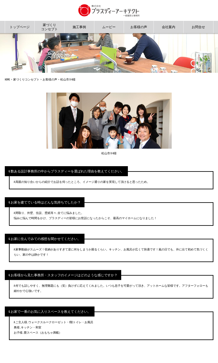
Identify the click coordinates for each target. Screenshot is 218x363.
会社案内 (168, 27)
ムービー (109, 27)
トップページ (20, 27)
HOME (7, 79)
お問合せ (198, 27)
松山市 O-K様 (68, 79)
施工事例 (79, 27)
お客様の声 (138, 27)
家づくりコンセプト (49, 27)
